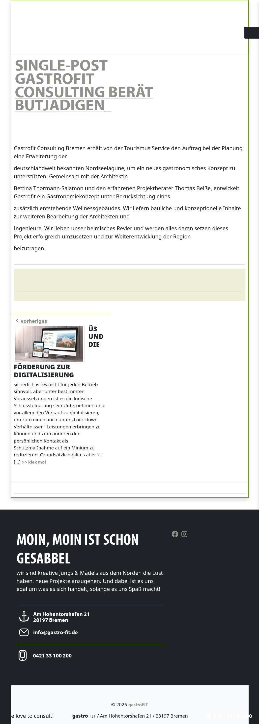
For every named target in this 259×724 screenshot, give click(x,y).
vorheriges (30, 320)
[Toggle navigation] (251, 34)
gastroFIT (138, 704)
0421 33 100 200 (229, 715)
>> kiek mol (34, 462)
